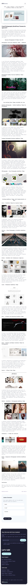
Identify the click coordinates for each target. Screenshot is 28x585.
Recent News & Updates (7, 573)
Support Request (5, 564)
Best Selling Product (6, 559)
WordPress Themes (5, 570)
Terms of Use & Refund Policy (8, 575)
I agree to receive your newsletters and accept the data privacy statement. (13, 544)
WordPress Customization (7, 571)
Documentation (5, 562)
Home (5, 6)
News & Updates (11, 6)
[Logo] (5, 3)
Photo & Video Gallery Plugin (8, 561)
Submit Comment (7, 518)
